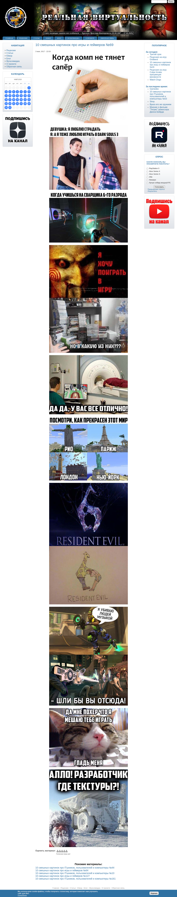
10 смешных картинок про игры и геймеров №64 (61, 870)
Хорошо (154, 893)
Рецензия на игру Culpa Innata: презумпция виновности (158, 73)
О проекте (90, 38)
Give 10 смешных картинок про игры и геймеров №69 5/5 (66, 851)
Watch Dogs (155, 80)
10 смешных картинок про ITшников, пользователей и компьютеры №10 (74, 873)
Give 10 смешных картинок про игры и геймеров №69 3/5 (62, 851)
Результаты (152, 191)
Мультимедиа (73, 38)
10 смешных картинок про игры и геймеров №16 (160, 64)
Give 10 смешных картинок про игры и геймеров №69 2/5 (59, 851)
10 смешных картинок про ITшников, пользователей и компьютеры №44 (74, 867)
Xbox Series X (154, 171)
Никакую (152, 180)
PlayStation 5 (154, 168)
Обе (150, 177)
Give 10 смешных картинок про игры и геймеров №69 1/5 (57, 851)
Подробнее (22, 895)
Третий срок (155, 54)
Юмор (48, 38)
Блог (59, 38)
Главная (9, 38)
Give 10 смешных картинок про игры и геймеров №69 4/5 (64, 851)
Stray (152, 101)
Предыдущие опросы (156, 189)
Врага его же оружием (160, 104)
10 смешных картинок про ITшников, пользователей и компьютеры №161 (75, 878)
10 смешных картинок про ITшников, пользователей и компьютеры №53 (160, 95)
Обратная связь (107, 38)
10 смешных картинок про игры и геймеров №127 (62, 876)
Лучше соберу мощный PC (160, 183)
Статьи (36, 38)
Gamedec (154, 89)
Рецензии (23, 38)
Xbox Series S (154, 174)
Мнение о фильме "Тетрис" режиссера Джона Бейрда (159, 109)
